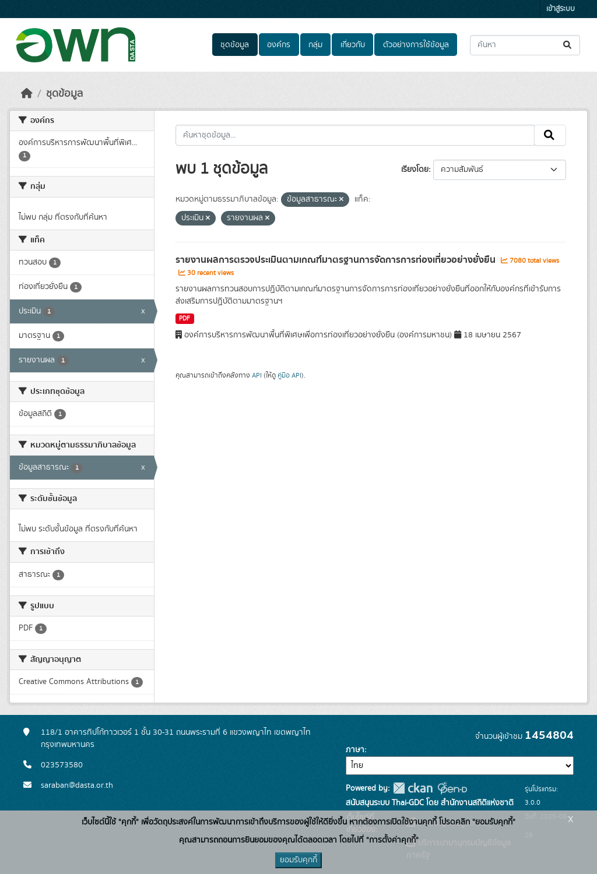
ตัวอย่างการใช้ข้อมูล (416, 45)
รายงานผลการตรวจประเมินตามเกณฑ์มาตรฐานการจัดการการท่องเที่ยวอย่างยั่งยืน (336, 259)
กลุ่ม (315, 45)
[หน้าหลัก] (27, 93)
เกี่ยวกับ (352, 45)
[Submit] (568, 45)
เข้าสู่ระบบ (560, 9)
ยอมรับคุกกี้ (298, 860)
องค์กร (278, 45)
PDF (184, 318)
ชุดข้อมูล (234, 45)
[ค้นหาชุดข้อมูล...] (525, 45)
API (257, 375)
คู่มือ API (289, 375)
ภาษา (355, 750)
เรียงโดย (415, 169)
